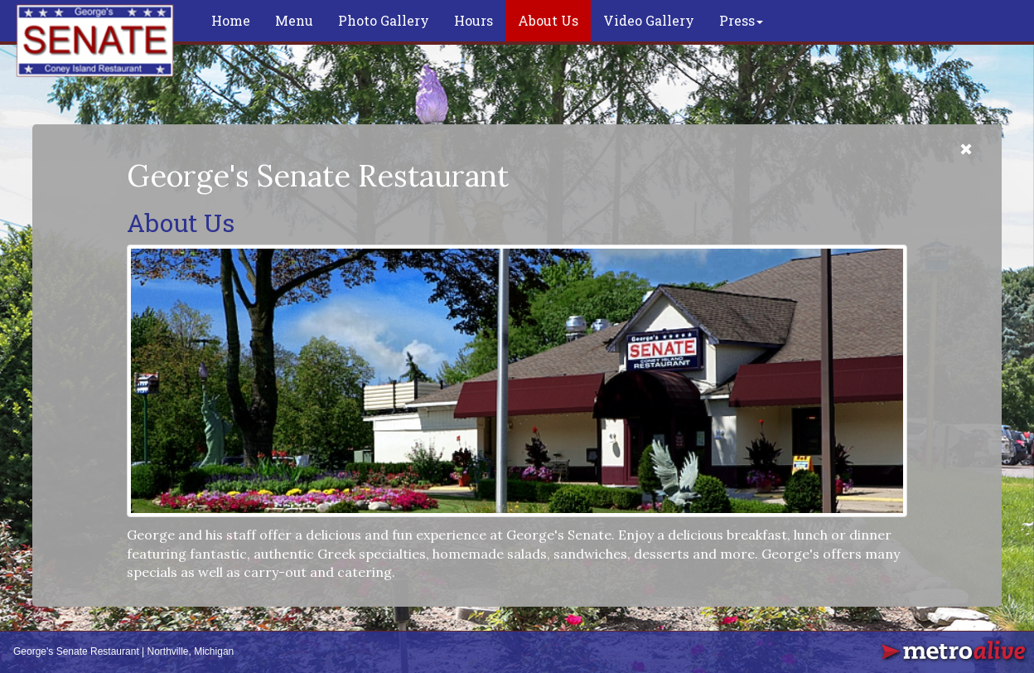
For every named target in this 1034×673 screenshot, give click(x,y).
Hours (473, 20)
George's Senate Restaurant (76, 651)
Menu (294, 20)
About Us (548, 20)
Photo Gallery (383, 20)
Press (741, 20)
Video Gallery (648, 20)
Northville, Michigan (190, 651)
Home (230, 20)
